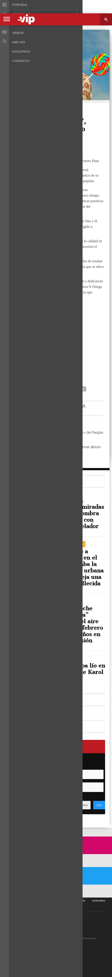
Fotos (48, 901)
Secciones (31, 901)
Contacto (56, 908)
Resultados (81, 805)
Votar (99, 805)
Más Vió (80, 901)
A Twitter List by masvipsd (15, 891)
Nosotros (98, 901)
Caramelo (51, 389)
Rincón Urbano (26, 107)
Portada (12, 901)
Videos (64, 901)
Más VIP (17, 138)
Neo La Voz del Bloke (72, 389)
